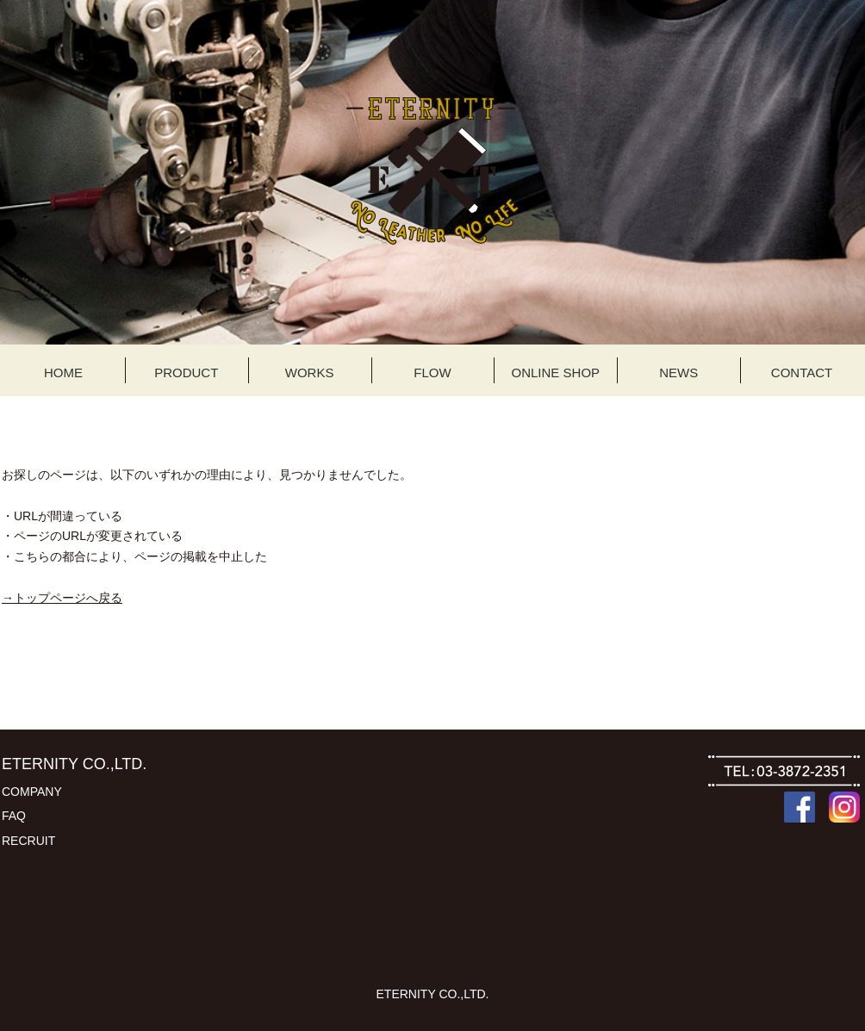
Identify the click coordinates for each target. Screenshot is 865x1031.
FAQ (14, 816)
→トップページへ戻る (62, 598)
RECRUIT (28, 841)
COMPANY (32, 791)
